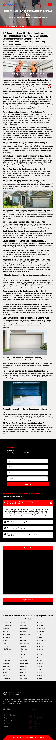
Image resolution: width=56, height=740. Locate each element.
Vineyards (23, 666)
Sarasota (40, 652)
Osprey (40, 666)
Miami (5, 652)
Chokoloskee (24, 678)
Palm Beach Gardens (26, 634)
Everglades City (24, 663)
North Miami (7, 666)
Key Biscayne (7, 678)
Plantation (6, 646)
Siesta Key (40, 663)
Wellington (23, 640)
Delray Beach (24, 631)
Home (4, 27)
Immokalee (23, 658)
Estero (39, 634)
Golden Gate (24, 661)
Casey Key (40, 678)
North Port (40, 655)
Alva (39, 643)
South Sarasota (41, 675)
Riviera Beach (24, 649)
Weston (6, 643)
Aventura (6, 675)
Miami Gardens (7, 658)
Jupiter (22, 637)
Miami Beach (7, 661)
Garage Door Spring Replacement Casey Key (16, 27)
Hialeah (6, 655)
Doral (5, 672)
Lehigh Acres (41, 631)
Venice (39, 658)
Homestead (6, 663)
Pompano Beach (7, 637)
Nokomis (40, 672)
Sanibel (40, 637)
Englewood (40, 661)
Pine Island (40, 646)
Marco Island (24, 655)
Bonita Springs (41, 628)
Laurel (39, 669)
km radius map (28, 572)
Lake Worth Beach (25, 643)
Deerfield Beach (7, 649)
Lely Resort (23, 669)
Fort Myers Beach (42, 640)
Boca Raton (23, 626)
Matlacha (40, 649)
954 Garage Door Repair (28, 737)
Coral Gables (7, 669)
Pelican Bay (23, 672)
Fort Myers (40, 626)
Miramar (6, 631)
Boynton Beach (24, 628)
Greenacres (23, 646)
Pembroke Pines (7, 626)
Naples (22, 652)
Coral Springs (7, 634)
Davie (5, 640)
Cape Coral (40, 623)
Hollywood (6, 628)
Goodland (23, 675)
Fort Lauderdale (7, 623)
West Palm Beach (25, 623)
